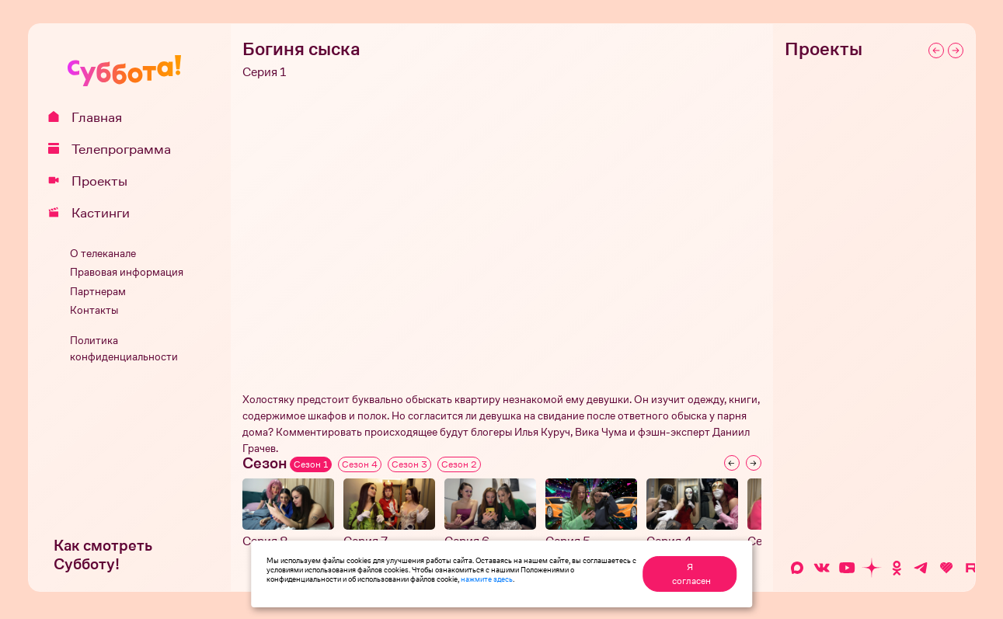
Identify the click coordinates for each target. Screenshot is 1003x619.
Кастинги (94, 212)
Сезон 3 (409, 464)
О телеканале (103, 253)
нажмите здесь (487, 578)
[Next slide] (753, 463)
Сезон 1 (311, 464)
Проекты (93, 181)
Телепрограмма (115, 149)
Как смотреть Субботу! (103, 555)
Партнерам (98, 291)
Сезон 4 (360, 464)
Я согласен (691, 574)
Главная (90, 117)
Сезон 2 (459, 464)
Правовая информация (126, 272)
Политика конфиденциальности (124, 348)
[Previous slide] (732, 463)
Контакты (94, 310)
